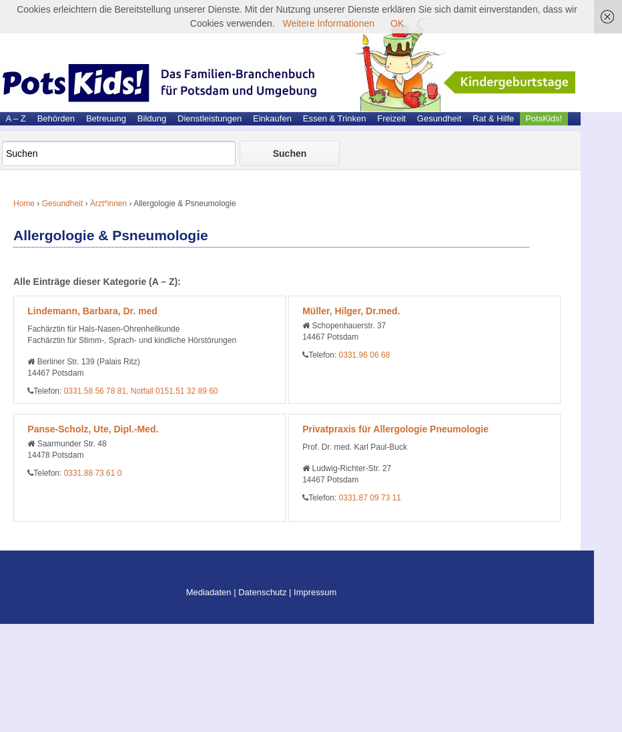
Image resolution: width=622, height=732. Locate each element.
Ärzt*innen (108, 203)
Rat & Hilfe (493, 118)
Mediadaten (209, 592)
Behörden (56, 118)
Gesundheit (439, 118)
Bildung (151, 118)
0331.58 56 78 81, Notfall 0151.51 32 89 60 (141, 391)
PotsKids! (543, 118)
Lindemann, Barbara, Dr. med (92, 311)
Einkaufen (272, 118)
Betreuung (106, 118)
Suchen (290, 153)
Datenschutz (262, 592)
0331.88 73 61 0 (93, 473)
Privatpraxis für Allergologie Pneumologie (395, 429)
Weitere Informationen (328, 23)
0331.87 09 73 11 (370, 497)
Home (24, 203)
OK (397, 23)
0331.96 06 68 (364, 355)
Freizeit (391, 118)
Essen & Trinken (334, 118)
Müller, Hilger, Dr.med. (351, 311)
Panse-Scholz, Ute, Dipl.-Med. (92, 429)
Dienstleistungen (210, 118)
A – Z (15, 118)
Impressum (315, 592)
